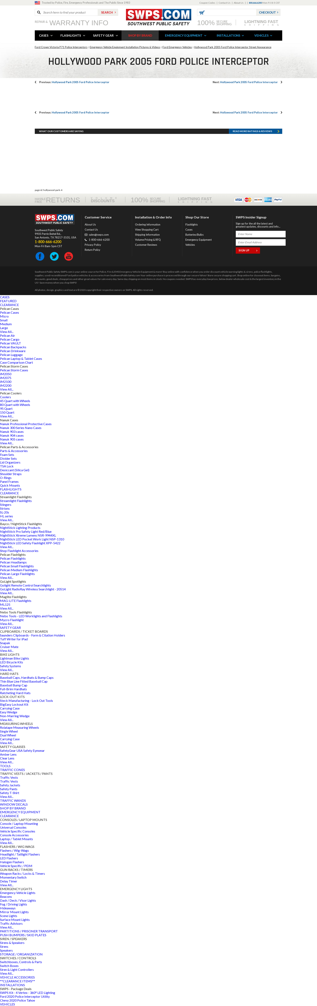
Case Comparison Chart (16, 362)
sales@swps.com (99, 234)
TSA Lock (7, 466)
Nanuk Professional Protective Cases (26, 424)
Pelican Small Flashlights (17, 566)
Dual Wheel (8, 735)
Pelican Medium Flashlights (19, 570)
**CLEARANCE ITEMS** (17, 981)
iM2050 (5, 374)
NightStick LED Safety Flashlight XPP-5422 (30, 543)
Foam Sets (7, 454)
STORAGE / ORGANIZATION (21, 954)
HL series (6, 516)
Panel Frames (9, 481)
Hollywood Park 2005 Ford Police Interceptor (74, 82)
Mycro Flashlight (12, 620)
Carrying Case (10, 708)
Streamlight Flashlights (16, 501)
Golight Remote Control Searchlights (25, 585)
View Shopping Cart (146, 229)
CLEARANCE (9, 305)
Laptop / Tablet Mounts (16, 839)
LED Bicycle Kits (11, 662)
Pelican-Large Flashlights (17, 574)
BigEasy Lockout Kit (14, 704)
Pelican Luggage (11, 355)
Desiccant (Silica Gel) (14, 470)
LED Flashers (9, 858)
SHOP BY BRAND (140, 35)
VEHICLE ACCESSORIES (17, 977)
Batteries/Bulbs (194, 234)
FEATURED (8, 301)
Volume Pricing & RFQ (148, 239)
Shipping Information (147, 234)
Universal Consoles (13, 827)
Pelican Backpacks (13, 347)
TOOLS (5, 766)
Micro (4, 316)
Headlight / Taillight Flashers (20, 854)
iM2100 (5, 381)
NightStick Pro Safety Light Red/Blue (26, 531)
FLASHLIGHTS (70, 35)
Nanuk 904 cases (12, 435)
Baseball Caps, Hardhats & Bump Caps (27, 677)
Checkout (267, 12)
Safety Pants (8, 789)
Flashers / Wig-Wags (14, 850)
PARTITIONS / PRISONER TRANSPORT (29, 931)
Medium (6, 324)
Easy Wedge (8, 712)
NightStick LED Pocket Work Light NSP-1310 (32, 539)
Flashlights (191, 224)
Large (4, 328)
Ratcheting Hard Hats (15, 693)
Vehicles (190, 244)
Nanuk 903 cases (12, 431)
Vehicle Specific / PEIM (16, 866)
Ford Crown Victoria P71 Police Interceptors (61, 47)
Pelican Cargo (9, 339)
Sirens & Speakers (12, 943)
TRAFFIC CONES (12, 770)
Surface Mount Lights (15, 919)
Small (3, 320)
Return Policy (92, 249)
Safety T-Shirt (9, 793)
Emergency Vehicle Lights (17, 893)
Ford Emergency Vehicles (177, 47)
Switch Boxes (9, 966)
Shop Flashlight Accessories (19, 551)
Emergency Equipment (198, 239)
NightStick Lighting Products (20, 527)
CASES (43, 35)
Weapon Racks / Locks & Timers (22, 873)
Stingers (5, 504)
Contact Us (224, 2)
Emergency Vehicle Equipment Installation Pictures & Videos (125, 47)
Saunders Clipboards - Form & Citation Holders (32, 635)
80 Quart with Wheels (15, 405)
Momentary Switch (13, 877)
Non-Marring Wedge (15, 716)
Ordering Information (147, 224)
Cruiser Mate (9, 647)
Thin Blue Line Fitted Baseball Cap (24, 681)
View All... (6, 332)
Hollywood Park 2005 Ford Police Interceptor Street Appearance (232, 47)
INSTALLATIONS (228, 35)
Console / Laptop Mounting (19, 823)
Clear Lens (7, 758)
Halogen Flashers (12, 862)
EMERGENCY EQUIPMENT (184, 35)
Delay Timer (8, 881)
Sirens (4, 946)
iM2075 (5, 378)
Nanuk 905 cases (12, 439)
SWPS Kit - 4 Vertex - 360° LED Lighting (27, 992)
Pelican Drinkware (12, 351)
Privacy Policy (93, 244)
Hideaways (8, 908)
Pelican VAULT (10, 343)
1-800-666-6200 (99, 239)
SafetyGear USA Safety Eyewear (22, 750)
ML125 (5, 604)
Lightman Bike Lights (14, 658)
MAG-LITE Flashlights (15, 601)
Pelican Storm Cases (14, 370)
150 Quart (7, 412)
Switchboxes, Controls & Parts (21, 962)
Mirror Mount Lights (14, 912)
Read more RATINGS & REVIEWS (252, 131)
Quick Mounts (10, 485)
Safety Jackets (10, 785)
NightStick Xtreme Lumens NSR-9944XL (28, 535)
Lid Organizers (10, 462)
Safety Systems (10, 666)
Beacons (6, 896)
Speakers (6, 950)
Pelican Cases (9, 312)
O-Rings (6, 478)
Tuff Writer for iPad (14, 639)
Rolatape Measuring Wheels (19, 727)
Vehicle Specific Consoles (17, 831)
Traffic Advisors (11, 923)
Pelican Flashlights (13, 558)
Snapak (5, 643)
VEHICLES (261, 35)
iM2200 (5, 385)
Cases (188, 229)
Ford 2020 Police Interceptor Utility (25, 996)
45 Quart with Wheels (15, 401)
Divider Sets (8, 458)
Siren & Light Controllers (17, 969)
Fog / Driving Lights (13, 904)
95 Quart (6, 408)
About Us (239, 2)
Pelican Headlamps (13, 562)
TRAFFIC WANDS (13, 800)
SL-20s (4, 512)
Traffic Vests (9, 777)
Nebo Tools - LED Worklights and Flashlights (31, 616)
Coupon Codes (207, 2)
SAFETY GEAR (103, 35)
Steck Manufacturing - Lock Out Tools (26, 700)
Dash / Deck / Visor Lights (18, 900)
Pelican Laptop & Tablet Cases (21, 358)
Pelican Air (7, 335)
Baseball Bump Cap (13, 685)
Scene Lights (8, 916)
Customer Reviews (146, 244)
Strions (5, 508)
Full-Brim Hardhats (13, 689)
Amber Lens (8, 754)
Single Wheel (9, 731)
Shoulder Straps (11, 474)
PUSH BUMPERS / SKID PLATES (23, 935)
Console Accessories (14, 835)
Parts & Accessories (14, 451)
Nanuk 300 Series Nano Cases (20, 428)
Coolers (5, 397)
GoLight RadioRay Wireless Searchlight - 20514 (33, 589)
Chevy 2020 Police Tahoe (17, 1000)
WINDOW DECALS (14, 804)
